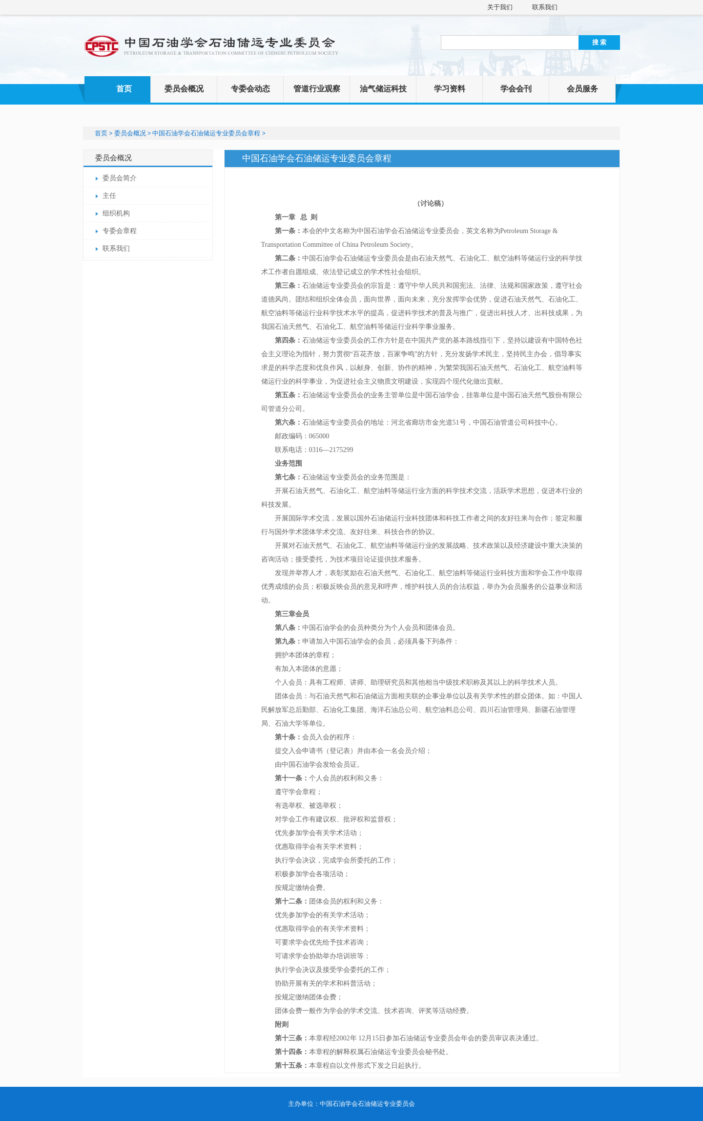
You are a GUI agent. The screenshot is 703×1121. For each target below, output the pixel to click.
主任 (109, 195)
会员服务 (582, 89)
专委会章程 (120, 231)
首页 (124, 89)
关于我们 (500, 7)
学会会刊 (516, 89)
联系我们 (545, 7)
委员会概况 (184, 89)
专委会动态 (250, 89)
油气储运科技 (383, 89)
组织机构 (116, 213)
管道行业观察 (316, 89)
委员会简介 (120, 178)
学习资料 (449, 89)
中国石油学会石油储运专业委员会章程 (206, 133)
